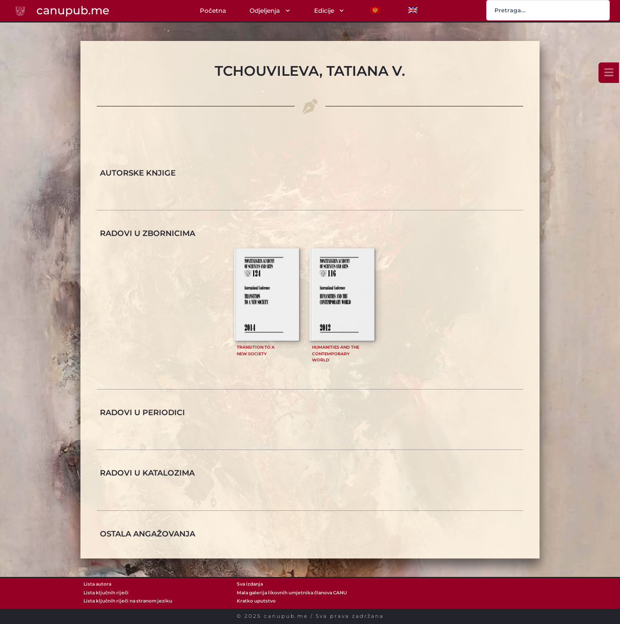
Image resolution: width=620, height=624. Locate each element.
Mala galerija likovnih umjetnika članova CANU (292, 592)
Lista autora (97, 584)
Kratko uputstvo (256, 601)
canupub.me (72, 10)
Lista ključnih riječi (106, 592)
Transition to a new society (256, 350)
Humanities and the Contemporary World (335, 353)
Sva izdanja (250, 584)
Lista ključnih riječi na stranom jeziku (128, 601)
